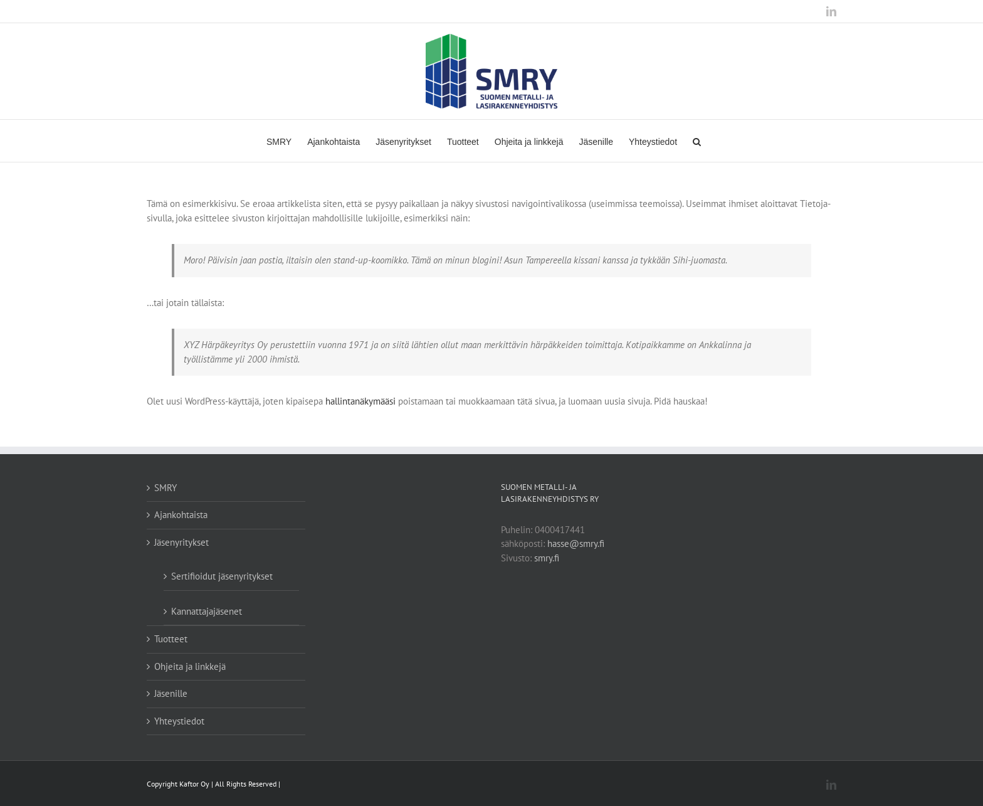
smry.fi (546, 558)
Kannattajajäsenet (206, 611)
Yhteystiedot (179, 721)
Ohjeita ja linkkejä (190, 666)
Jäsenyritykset (181, 542)
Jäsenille (170, 693)
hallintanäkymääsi (360, 401)
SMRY (165, 488)
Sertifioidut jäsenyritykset (222, 576)
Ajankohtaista (181, 515)
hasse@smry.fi (575, 543)
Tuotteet (170, 639)
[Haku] (697, 141)
